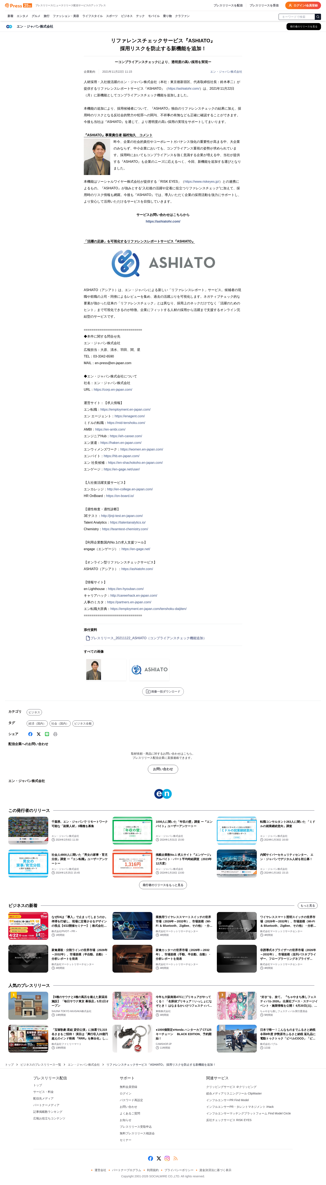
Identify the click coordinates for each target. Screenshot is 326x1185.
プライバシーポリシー (179, 1170)
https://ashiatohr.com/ (184, 88)
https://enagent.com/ (130, 416)
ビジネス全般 (83, 723)
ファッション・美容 (66, 16)
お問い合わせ (163, 769)
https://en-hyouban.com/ (126, 589)
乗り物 (167, 16)
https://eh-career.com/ (126, 436)
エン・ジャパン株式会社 (226, 71)
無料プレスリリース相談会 (137, 1133)
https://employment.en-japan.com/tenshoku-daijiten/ (148, 609)
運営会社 (100, 1170)
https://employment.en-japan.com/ (125, 409)
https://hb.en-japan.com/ (122, 456)
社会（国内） (60, 723)
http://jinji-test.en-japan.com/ (122, 516)
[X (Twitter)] (39, 734)
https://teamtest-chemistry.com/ (125, 529)
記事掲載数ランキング (47, 1111)
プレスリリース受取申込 (136, 1126)
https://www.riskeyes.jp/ (201, 181)
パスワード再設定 (131, 1100)
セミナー (125, 1140)
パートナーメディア (46, 1105)
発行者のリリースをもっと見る (163, 885)
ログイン (125, 1093)
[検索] (318, 17)
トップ (9, 1064)
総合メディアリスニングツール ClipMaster (234, 1093)
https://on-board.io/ (120, 496)
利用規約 (153, 1170)
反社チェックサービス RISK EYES (229, 1120)
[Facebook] (30, 734)
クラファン (182, 16)
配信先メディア (43, 1098)
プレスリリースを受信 (264, 5)
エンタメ (22, 16)
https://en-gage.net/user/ (122, 469)
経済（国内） (37, 723)
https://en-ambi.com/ (110, 429)
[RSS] (175, 1158)
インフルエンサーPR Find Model (227, 1100)
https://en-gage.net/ (135, 549)
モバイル (154, 16)
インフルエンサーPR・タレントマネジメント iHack (240, 1106)
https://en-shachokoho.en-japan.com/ (135, 462)
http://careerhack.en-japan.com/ (133, 595)
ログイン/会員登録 (303, 5)
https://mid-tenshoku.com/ (126, 423)
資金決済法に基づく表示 (215, 1170)
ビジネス (127, 16)
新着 (10, 16)
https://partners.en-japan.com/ (129, 602)
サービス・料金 (43, 1091)
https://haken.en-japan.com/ (120, 442)
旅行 (46, 16)
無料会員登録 (128, 1086)
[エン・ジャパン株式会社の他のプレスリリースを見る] (303, 26)
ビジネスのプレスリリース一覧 (40, 1064)
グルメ (36, 16)
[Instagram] (167, 1158)
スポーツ (112, 16)
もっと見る (307, 905)
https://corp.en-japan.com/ (113, 389)
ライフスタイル (92, 16)
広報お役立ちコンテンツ (49, 1118)
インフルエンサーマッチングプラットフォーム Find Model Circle (248, 1113)
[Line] (47, 734)
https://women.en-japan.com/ (141, 449)
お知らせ (125, 1120)
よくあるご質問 (130, 1113)
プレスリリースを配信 (228, 5)
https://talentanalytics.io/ (128, 522)
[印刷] (55, 734)
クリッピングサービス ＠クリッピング (231, 1086)
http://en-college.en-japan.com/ (130, 489)
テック (140, 16)
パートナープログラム (126, 1170)
